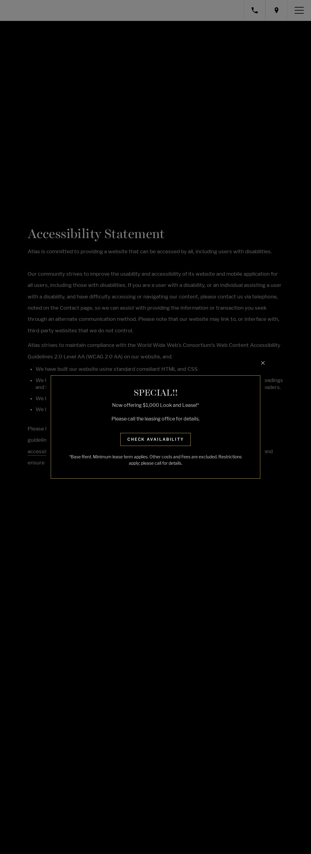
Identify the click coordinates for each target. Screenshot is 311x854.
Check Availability (155, 439)
